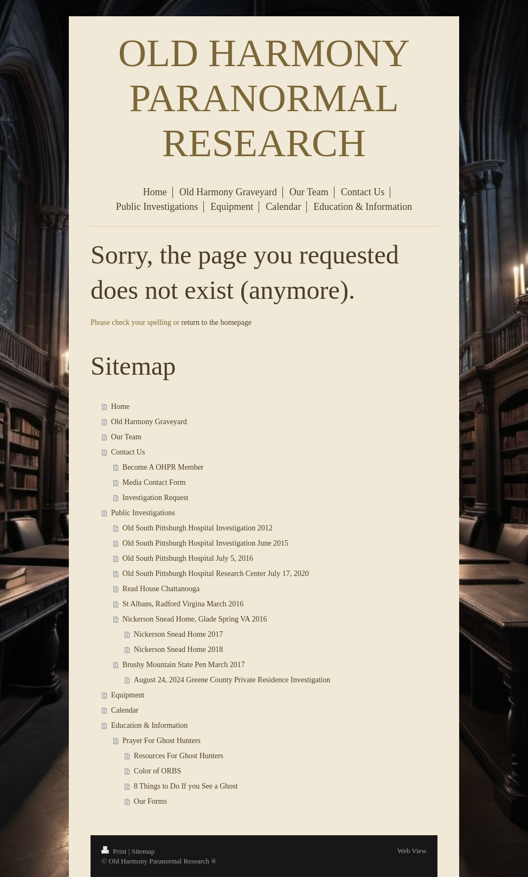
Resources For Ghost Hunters (178, 756)
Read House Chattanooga (161, 589)
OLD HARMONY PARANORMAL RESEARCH (264, 98)
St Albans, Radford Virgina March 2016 (183, 604)
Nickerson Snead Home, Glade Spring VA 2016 (195, 619)
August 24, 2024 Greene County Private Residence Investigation (232, 680)
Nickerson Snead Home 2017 (178, 634)
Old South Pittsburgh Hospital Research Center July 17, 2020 (216, 573)
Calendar (125, 710)
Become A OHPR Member (163, 467)
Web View (412, 851)
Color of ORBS (157, 771)
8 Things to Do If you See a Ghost (186, 786)
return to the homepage (217, 322)
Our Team (126, 437)
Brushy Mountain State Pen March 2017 (184, 665)
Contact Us (128, 452)
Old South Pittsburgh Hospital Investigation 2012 (198, 528)
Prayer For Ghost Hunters (162, 741)
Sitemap (143, 851)
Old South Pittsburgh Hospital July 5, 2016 (188, 558)
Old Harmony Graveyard (149, 422)
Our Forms (150, 801)
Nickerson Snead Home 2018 (178, 649)
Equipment (127, 695)
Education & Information (149, 725)
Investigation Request (156, 498)
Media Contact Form (154, 482)
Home (120, 406)
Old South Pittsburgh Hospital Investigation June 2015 (205, 543)
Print (114, 851)
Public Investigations (143, 513)
